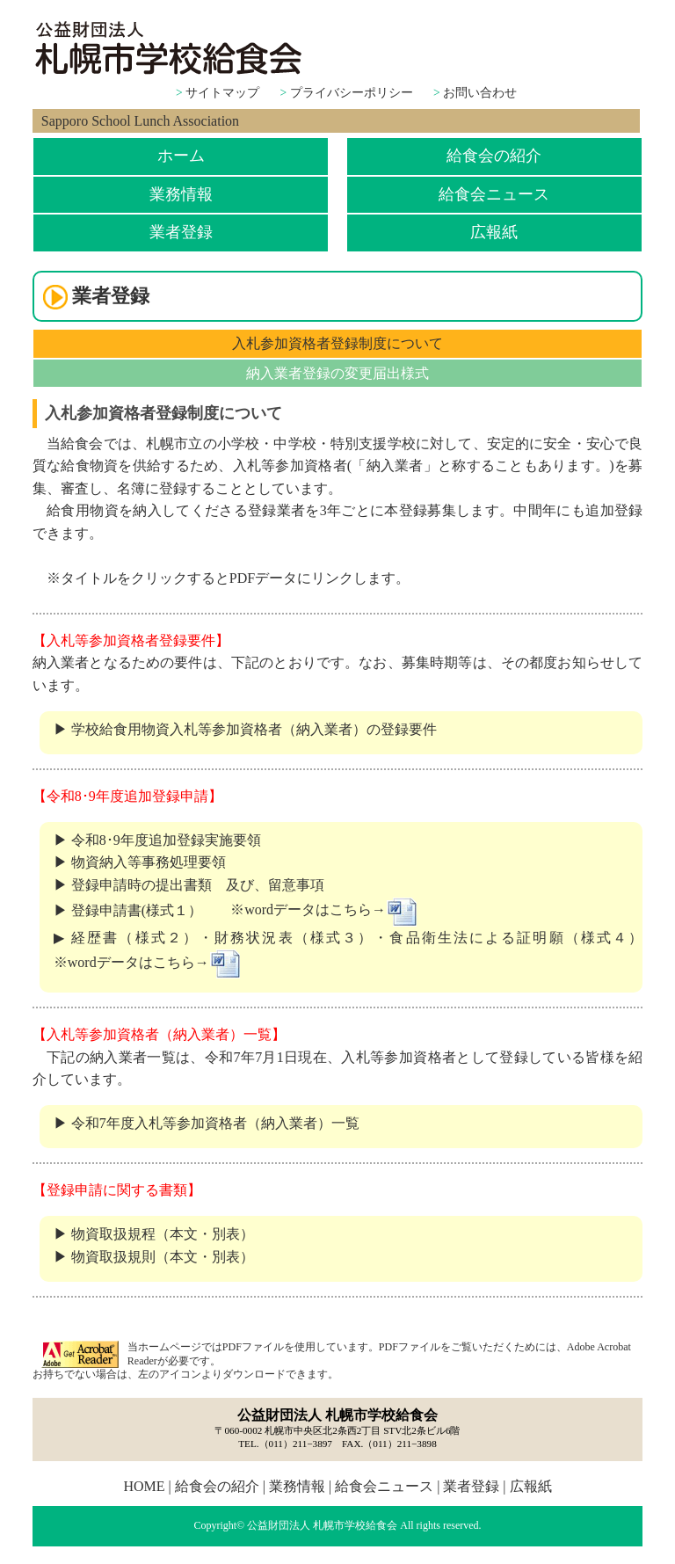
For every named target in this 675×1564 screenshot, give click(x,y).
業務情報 (181, 194)
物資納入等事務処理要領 (148, 862)
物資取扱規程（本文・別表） (162, 1233)
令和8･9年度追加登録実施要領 (166, 840)
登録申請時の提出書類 (148, 884)
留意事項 (296, 884)
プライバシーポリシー (351, 92)
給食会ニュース (494, 194)
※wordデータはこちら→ (324, 909)
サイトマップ (222, 92)
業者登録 (181, 232)
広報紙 (494, 232)
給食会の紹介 (493, 155)
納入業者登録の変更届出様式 (337, 373)
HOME (143, 1486)
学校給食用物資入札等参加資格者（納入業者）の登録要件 (254, 729)
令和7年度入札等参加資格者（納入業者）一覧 (215, 1123)
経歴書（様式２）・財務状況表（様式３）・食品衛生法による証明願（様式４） (356, 937)
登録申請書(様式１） (136, 909)
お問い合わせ (480, 92)
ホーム (181, 155)
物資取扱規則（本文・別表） (162, 1256)
